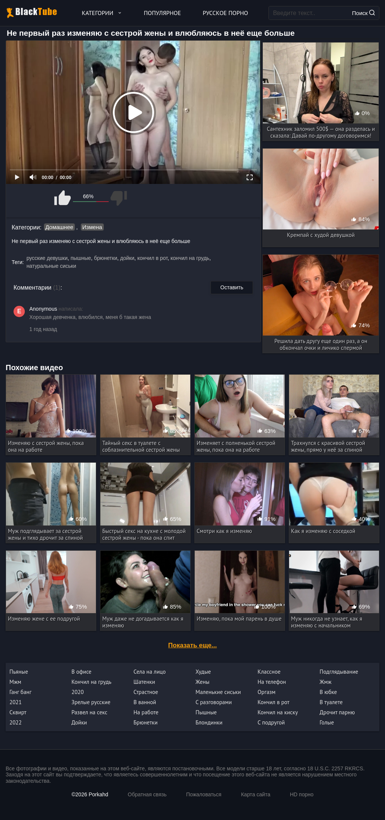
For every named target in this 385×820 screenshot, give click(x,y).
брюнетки (105, 258)
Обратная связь (147, 794)
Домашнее (59, 227)
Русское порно (225, 13)
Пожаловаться (203, 794)
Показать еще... (192, 645)
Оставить (231, 287)
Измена (92, 227)
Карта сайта (255, 794)
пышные (81, 258)
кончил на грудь (190, 258)
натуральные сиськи (51, 266)
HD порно (302, 794)
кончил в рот (152, 258)
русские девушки (46, 258)
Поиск (363, 13)
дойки (127, 258)
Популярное (162, 13)
